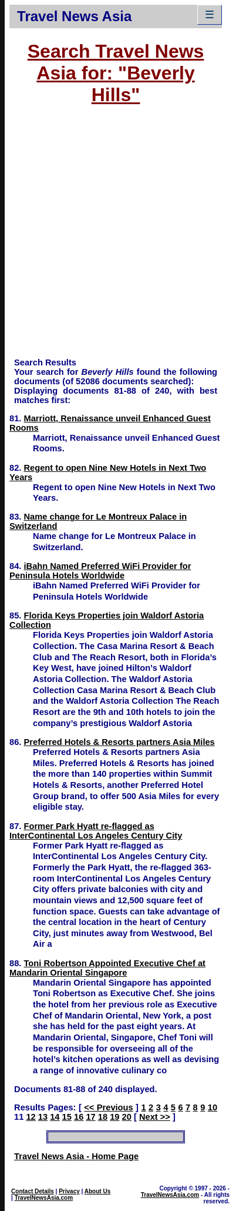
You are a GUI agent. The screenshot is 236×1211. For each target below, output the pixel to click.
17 (90, 1117)
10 (212, 1107)
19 (114, 1117)
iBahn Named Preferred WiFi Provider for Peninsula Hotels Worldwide (100, 570)
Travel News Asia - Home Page (76, 1156)
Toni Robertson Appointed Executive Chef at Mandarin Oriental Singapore (107, 968)
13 (43, 1117)
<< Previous (108, 1107)
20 (127, 1117)
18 (102, 1117)
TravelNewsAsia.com (44, 1198)
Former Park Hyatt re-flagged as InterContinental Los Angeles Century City (95, 830)
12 (30, 1117)
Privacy (69, 1191)
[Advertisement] (111, 237)
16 (78, 1117)
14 (54, 1117)
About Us (97, 1191)
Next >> (154, 1117)
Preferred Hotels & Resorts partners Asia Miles (119, 742)
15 (67, 1117)
